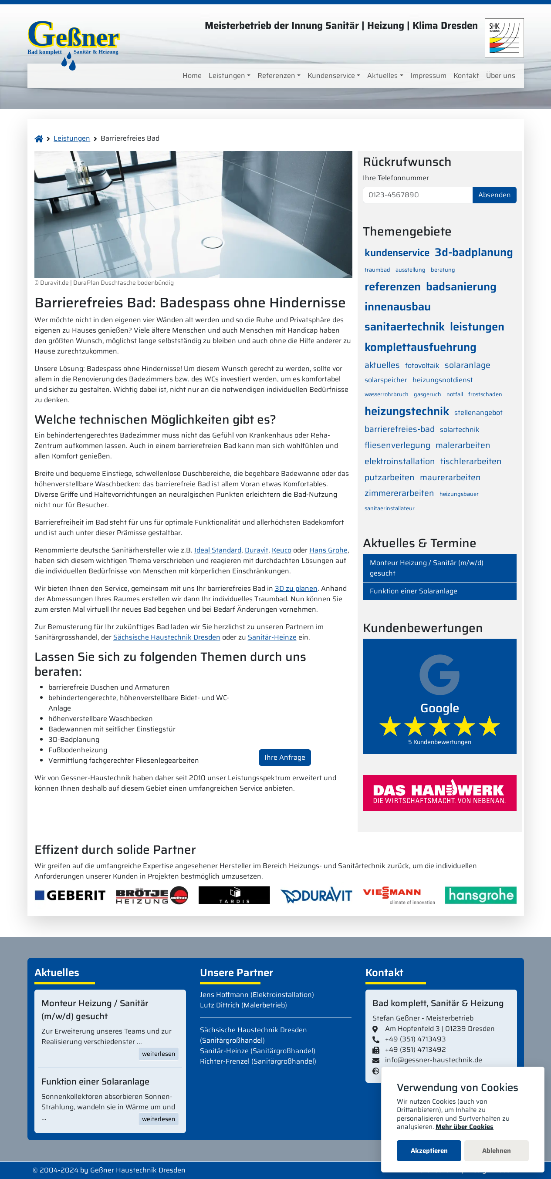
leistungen (477, 326)
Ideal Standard (217, 550)
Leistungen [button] (227, 75)
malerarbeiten (463, 444)
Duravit (256, 550)
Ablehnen (496, 1150)
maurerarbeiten (450, 477)
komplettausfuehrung (421, 347)
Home (192, 75)
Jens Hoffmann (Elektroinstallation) (257, 994)
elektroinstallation (400, 461)
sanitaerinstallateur (390, 508)
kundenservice (397, 252)
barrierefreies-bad (400, 428)
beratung (443, 269)
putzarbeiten (390, 477)
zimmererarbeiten (399, 492)
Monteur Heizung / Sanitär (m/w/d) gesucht (426, 568)
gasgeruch (427, 394)
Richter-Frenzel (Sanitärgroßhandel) (258, 1061)
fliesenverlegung (397, 444)
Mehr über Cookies (465, 1127)
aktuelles (382, 364)
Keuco (281, 550)
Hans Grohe (328, 550)
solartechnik (460, 429)
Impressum (428, 75)
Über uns (500, 75)
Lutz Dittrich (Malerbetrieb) (243, 1005)
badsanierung (461, 286)
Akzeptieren (429, 1150)
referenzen (393, 286)
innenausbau (398, 306)
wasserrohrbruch (387, 394)
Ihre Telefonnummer (396, 178)
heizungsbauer (459, 494)
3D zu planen (296, 588)
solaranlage (467, 364)
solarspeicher (386, 379)
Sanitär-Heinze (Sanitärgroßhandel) (257, 1050)
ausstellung (411, 269)
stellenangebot (478, 412)
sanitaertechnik (405, 326)
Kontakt (466, 75)
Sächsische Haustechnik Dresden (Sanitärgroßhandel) (253, 1035)
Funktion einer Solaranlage (413, 591)
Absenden (494, 194)
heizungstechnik (407, 411)
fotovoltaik (422, 365)
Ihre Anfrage (284, 757)
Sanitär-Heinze (272, 637)
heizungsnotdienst (442, 379)
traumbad (377, 269)
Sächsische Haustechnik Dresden (166, 637)
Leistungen (72, 138)
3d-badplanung (474, 252)
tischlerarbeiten (471, 461)
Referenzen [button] (276, 75)
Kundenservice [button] (331, 75)
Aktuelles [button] (382, 75)
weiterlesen (158, 1053)
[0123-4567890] (418, 195)
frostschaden (485, 394)
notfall (454, 394)
